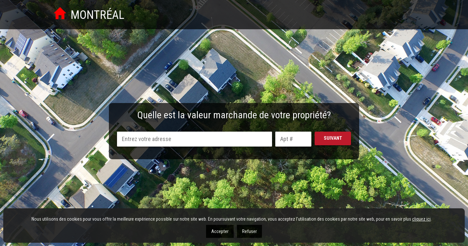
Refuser (249, 231)
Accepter (219, 231)
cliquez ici (421, 219)
